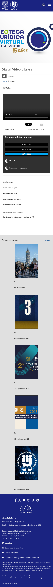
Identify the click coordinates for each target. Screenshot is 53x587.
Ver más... (47, 241)
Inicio (5, 81)
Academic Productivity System (13, 521)
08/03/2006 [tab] (26, 149)
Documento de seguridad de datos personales (20, 558)
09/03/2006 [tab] (26, 154)
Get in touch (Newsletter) (12, 548)
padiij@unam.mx (43, 578)
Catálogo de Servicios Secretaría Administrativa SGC (21, 525)
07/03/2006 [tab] (26, 145)
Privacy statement (10, 553)
